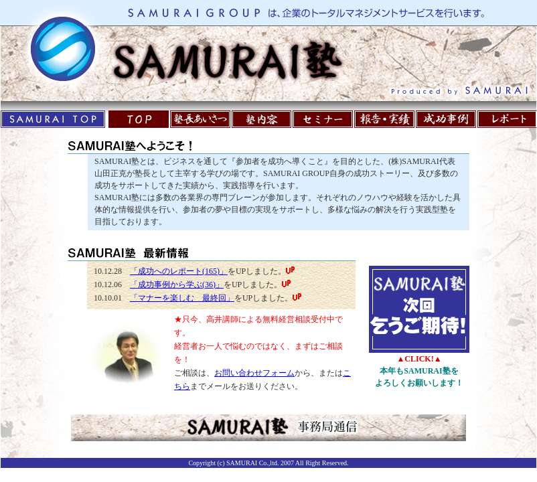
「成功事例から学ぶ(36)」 (177, 284)
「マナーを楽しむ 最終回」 (182, 298)
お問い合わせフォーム (254, 373)
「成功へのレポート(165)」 (179, 271)
